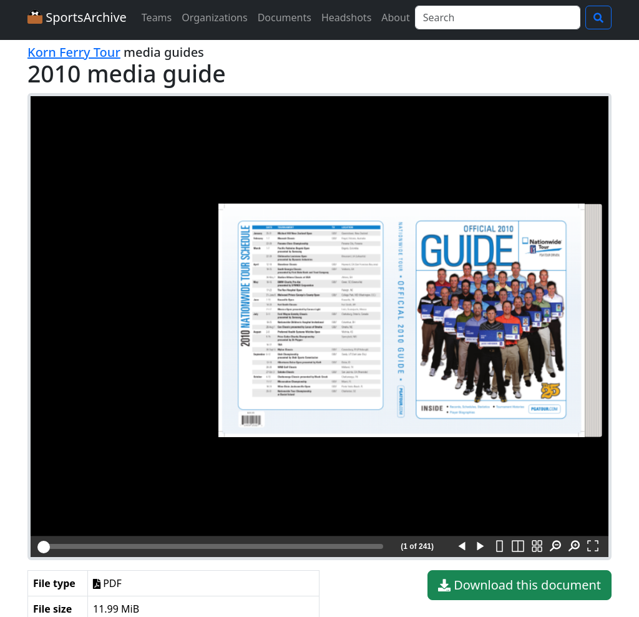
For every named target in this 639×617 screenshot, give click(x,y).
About (395, 17)
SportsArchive (77, 17)
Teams (157, 17)
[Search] (497, 17)
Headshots (346, 17)
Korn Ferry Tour (73, 52)
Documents (284, 17)
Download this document (519, 585)
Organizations (214, 17)
